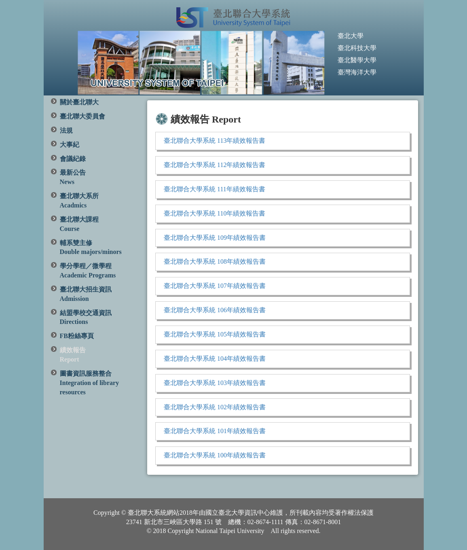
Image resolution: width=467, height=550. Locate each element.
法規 (66, 130)
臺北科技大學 (357, 47)
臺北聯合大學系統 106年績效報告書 (215, 310)
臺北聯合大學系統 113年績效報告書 (214, 140)
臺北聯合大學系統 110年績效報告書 (214, 213)
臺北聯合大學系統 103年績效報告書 (215, 382)
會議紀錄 (73, 158)
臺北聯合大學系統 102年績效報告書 (215, 407)
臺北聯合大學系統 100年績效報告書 (215, 455)
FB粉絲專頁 (77, 335)
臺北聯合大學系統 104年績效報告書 (215, 358)
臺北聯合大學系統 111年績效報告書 (214, 189)
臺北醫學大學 (357, 60)
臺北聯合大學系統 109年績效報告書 (215, 237)
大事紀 (69, 144)
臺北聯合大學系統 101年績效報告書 (215, 430)
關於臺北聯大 (79, 102)
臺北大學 (350, 35)
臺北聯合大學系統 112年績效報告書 (214, 164)
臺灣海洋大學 (357, 72)
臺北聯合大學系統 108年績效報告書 (215, 261)
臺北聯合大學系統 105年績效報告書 (215, 334)
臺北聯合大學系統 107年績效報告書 (215, 285)
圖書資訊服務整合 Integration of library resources (89, 383)
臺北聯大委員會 (82, 116)
